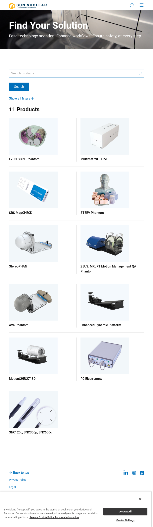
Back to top (21, 473)
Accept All (125, 511)
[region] (75, 509)
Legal (12, 487)
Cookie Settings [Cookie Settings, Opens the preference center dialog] (125, 520)
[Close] (140, 499)
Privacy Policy (17, 479)
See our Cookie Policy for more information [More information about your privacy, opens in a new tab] (54, 517)
